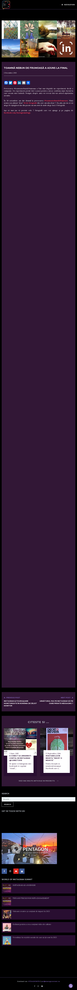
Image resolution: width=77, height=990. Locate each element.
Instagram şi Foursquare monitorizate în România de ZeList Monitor (21, 701)
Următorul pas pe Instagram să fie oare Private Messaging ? (55, 700)
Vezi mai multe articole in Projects (38, 781)
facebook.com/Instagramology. (17, 113)
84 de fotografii (30, 103)
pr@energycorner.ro (51, 981)
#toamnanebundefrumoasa (56, 101)
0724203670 (34, 981)
